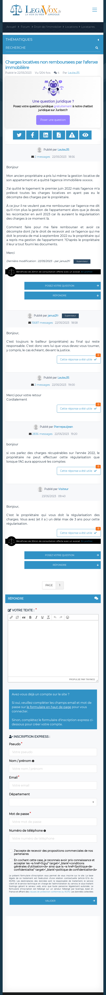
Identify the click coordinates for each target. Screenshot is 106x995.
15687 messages (42, 322)
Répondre (77, 295)
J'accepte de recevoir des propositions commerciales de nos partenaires (53, 852)
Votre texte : (21, 610)
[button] (11, 617)
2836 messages (42, 434)
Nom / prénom (21, 761)
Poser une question (53, 120)
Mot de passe (19, 814)
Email (13, 777)
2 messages (42, 156)
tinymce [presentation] (90, 679)
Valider (71, 901)
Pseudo (14, 744)
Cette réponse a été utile (80, 358)
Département (19, 794)
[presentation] (11, 617)
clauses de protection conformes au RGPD (49, 892)
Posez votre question (73, 286)
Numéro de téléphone (27, 830)
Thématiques (53, 39)
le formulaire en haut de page (49, 707)
